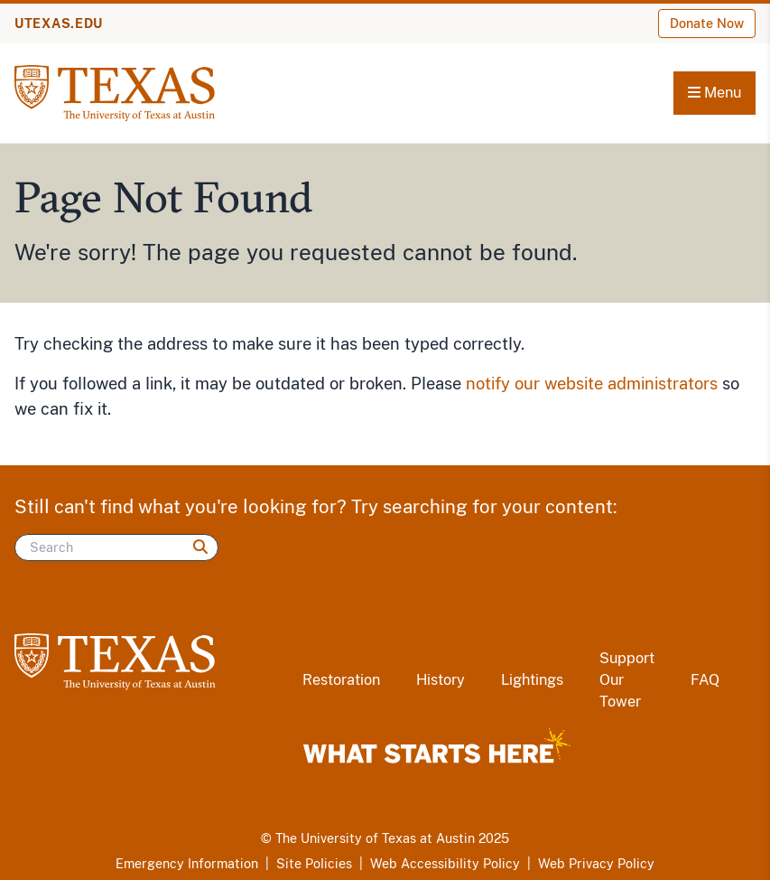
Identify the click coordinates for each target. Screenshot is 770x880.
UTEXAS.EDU (58, 23)
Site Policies (314, 864)
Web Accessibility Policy (445, 864)
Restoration (341, 679)
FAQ (705, 679)
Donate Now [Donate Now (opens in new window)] (707, 23)
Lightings (532, 679)
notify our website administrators (592, 383)
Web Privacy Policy (596, 864)
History (440, 679)
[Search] (116, 547)
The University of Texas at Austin (375, 838)
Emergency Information (187, 864)
